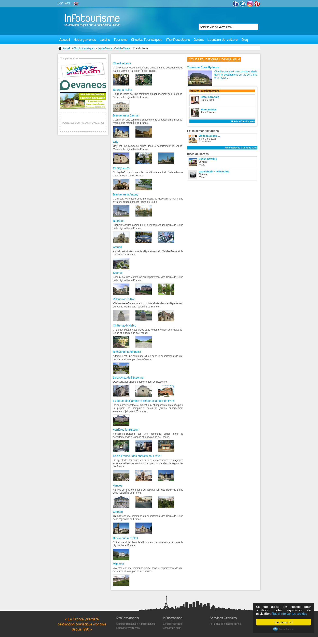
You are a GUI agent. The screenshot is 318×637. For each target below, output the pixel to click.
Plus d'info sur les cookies (289, 613)
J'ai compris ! (284, 622)
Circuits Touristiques (146, 39)
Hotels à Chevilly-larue (243, 121)
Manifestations (178, 39)
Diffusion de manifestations (225, 624)
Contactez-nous (172, 628)
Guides (199, 39)
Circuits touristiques (84, 48)
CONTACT (64, 3)
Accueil (64, 39)
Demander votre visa (128, 628)
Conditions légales (172, 624)
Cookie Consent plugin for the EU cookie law (284, 629)
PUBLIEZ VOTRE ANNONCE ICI (83, 122)
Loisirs (105, 39)
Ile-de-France (105, 48)
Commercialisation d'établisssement (135, 624)
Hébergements (85, 39)
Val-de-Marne (122, 48)
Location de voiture (222, 39)
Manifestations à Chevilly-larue (241, 147)
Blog (245, 39)
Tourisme (120, 39)
